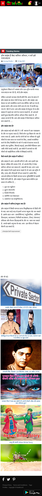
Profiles (5, 487)
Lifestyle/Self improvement (11, 231)
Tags (30, 485)
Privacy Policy (7, 485)
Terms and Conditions (20, 485)
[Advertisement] (21, 27)
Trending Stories (10, 51)
